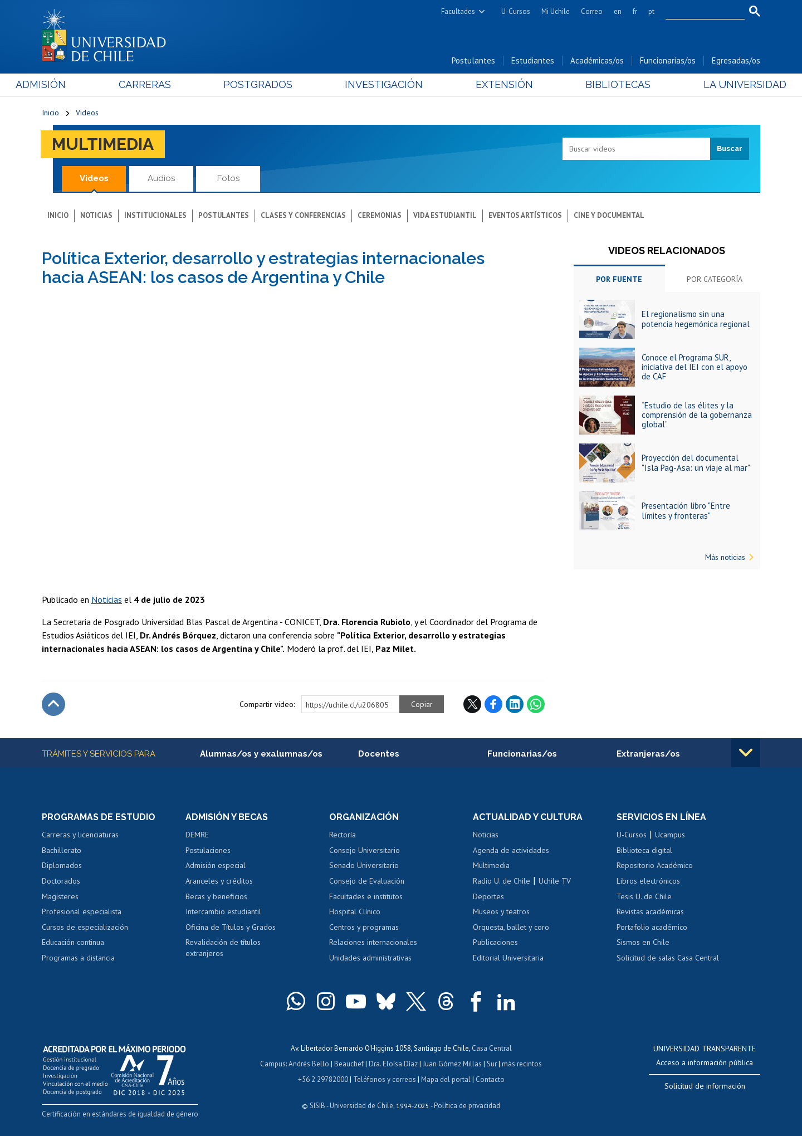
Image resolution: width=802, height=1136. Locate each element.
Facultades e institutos (366, 896)
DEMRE (197, 835)
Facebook (493, 704)
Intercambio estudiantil (223, 911)
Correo (592, 11)
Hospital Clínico (354, 911)
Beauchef (349, 1064)
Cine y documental (609, 215)
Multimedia (103, 144)
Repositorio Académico (655, 865)
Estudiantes (532, 60)
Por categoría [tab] (714, 279)
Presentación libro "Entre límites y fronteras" (686, 510)
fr (635, 11)
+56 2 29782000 (323, 1079)
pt (651, 11)
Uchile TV (555, 881)
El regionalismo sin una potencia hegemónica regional (696, 319)
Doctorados (61, 881)
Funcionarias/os (668, 60)
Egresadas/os (736, 60)
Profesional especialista (81, 911)
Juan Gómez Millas (452, 1064)
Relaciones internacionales (373, 942)
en (618, 11)
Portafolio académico (652, 927)
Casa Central (492, 1048)
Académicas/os (597, 60)
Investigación (384, 84)
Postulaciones (208, 850)
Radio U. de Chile (501, 881)
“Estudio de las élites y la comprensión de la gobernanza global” (697, 415)
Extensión (495, 84)
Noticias (96, 215)
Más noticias (725, 557)
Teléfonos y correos (384, 1079)
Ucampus (670, 835)
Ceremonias (380, 215)
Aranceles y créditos (219, 881)
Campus (273, 1064)
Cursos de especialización (85, 927)
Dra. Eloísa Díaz (393, 1064)
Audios (161, 178)
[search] (698, 12)
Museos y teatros (501, 911)
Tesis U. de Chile (644, 896)
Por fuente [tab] (619, 279)
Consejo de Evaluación (366, 881)
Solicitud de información (704, 1086)
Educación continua (73, 942)
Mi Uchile (555, 11)
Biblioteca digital (644, 850)
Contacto (490, 1079)
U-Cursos (515, 11)
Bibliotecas (600, 84)
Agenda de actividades (511, 850)
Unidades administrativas (370, 958)
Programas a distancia (78, 958)
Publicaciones (495, 942)
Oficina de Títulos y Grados (230, 927)
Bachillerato (61, 850)
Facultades (458, 11)
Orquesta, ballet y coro (511, 927)
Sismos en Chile (643, 942)
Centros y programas (364, 927)
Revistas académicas (650, 911)
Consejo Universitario (364, 850)
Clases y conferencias (303, 215)
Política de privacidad (467, 1105)
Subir (53, 704)
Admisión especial (215, 865)
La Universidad (718, 84)
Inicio (50, 112)
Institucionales (155, 215)
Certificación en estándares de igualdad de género (120, 1114)
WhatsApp (535, 704)
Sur (492, 1064)
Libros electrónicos (648, 881)
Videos (87, 112)
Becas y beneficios (216, 896)
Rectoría (342, 835)
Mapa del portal (446, 1079)
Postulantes (473, 60)
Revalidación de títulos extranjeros (223, 947)
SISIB (317, 1105)
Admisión (67, 84)
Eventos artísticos (525, 215)
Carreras (162, 84)
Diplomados (62, 865)
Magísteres (60, 896)
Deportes (488, 896)
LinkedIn (515, 704)
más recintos (522, 1064)
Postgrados (266, 84)
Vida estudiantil (445, 215)
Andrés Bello (308, 1064)
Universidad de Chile (361, 1105)
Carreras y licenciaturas (80, 835)
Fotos (228, 178)
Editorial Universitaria (508, 958)
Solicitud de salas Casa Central (668, 958)
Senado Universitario (364, 865)
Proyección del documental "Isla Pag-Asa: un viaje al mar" (696, 462)
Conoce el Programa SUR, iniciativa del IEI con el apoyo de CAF (694, 367)
